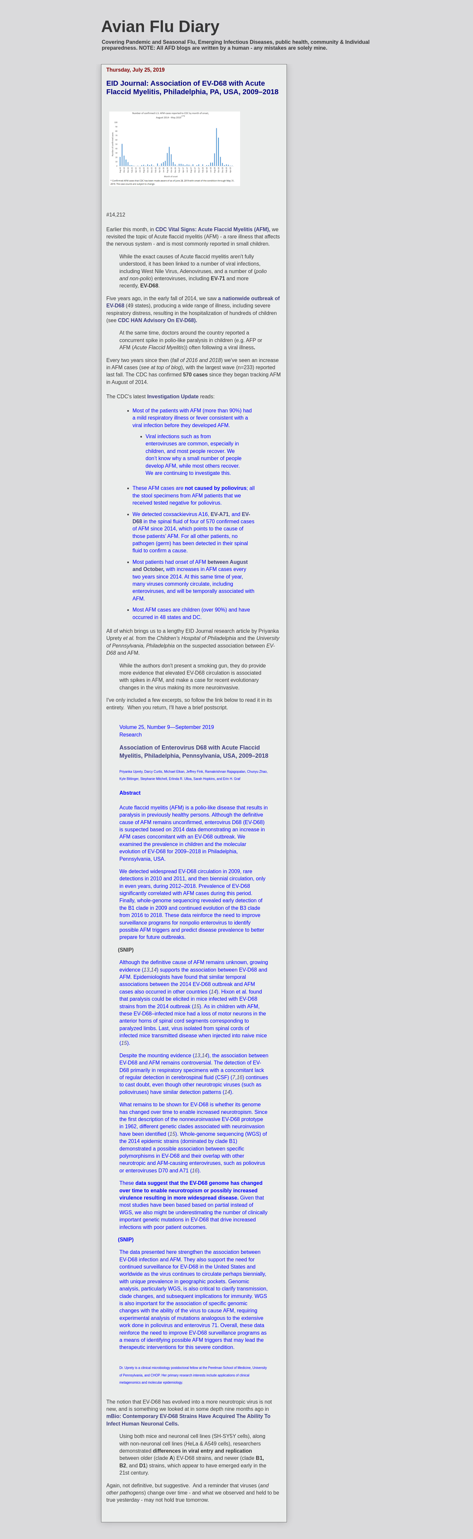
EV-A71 (220, 514)
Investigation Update (173, 396)
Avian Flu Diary (160, 26)
